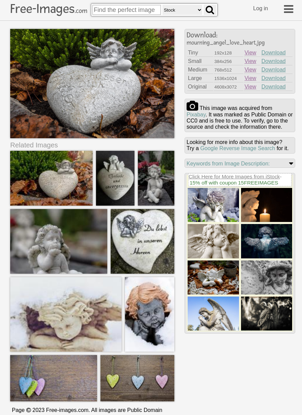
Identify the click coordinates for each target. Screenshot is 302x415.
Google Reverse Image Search (237, 148)
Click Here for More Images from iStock (234, 176)
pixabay (196, 114)
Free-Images (48, 9)
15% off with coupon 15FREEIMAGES (234, 183)
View (250, 52)
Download (273, 52)
